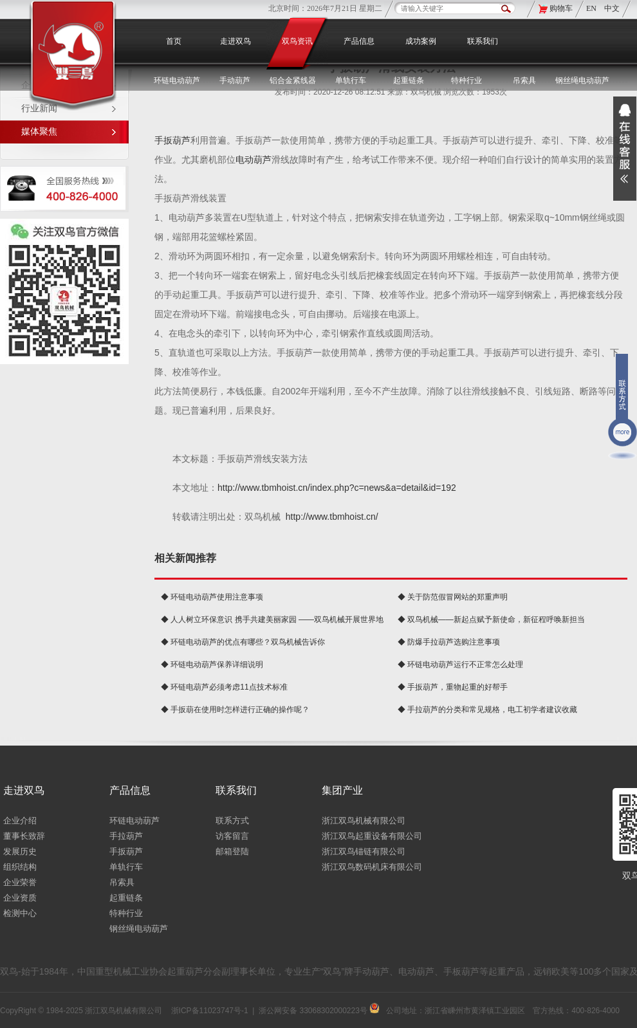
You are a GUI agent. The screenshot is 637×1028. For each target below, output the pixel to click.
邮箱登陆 (232, 851)
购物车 (561, 8)
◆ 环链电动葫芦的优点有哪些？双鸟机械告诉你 (243, 642)
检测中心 (20, 913)
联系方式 (232, 820)
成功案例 (420, 41)
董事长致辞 (24, 836)
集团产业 (342, 790)
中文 (612, 8)
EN (592, 8)
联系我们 (482, 41)
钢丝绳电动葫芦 (582, 80)
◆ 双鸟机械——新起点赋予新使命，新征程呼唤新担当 (491, 619)
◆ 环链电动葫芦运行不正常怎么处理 (460, 664)
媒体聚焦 (39, 131)
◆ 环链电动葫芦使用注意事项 (212, 596)
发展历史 (20, 851)
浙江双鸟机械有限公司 (363, 820)
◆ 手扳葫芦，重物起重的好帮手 (453, 687)
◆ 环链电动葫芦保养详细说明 (212, 664)
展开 (624, 148)
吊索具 (524, 80)
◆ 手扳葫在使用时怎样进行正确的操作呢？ (235, 709)
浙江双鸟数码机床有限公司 (372, 867)
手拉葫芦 (126, 836)
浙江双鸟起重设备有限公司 (372, 836)
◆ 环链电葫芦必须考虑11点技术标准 (224, 687)
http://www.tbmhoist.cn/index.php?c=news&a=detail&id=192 (336, 487)
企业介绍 (20, 820)
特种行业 (126, 913)
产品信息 (359, 41)
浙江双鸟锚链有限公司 (363, 851)
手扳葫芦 (172, 140)
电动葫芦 (253, 159)
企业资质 (20, 898)
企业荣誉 (20, 882)
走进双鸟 (235, 41)
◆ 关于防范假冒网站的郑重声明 (453, 596)
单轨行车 (126, 867)
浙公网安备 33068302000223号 (319, 1010)
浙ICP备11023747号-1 (209, 1010)
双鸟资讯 (297, 41)
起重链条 (126, 898)
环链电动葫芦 (134, 820)
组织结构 (20, 867)
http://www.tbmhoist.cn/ (332, 516)
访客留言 (232, 836)
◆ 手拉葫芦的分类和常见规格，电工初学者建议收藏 (487, 709)
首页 (173, 41)
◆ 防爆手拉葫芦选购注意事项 (449, 642)
